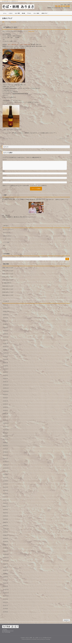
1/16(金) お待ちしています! (7, 281)
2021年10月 (6, 469)
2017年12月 (6, 591)
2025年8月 (5, 322)
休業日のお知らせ (7, 237)
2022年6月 (5, 444)
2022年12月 (6, 425)
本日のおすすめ (31, 31)
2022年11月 (6, 428)
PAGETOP (66, 620)
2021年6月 (5, 482)
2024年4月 (5, 374)
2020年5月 (5, 514)
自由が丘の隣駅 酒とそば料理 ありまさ (34, 637)
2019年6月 (5, 540)
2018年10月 (6, 562)
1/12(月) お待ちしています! (7, 290)
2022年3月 (5, 453)
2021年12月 (6, 463)
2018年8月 (5, 569)
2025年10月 (6, 316)
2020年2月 (5, 524)
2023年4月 (5, 412)
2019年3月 (5, 546)
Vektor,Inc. (43, 639)
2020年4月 (5, 517)
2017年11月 (6, 594)
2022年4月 (5, 450)
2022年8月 (5, 438)
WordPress (29, 639)
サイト (4, 181)
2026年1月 (5, 306)
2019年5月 (5, 543)
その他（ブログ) (7, 240)
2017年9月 (5, 601)
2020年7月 (5, 508)
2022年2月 (5, 457)
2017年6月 (5, 610)
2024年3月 (5, 377)
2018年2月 (5, 584)
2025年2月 (5, 342)
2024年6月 (5, 367)
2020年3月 (5, 521)
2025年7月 (5, 326)
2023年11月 (6, 390)
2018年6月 (5, 575)
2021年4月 (5, 489)
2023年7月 (5, 402)
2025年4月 (5, 335)
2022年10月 (6, 431)
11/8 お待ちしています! (64, 138)
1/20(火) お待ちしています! (7, 269)
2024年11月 (6, 351)
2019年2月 (5, 549)
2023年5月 (5, 409)
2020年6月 (5, 511)
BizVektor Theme (36, 639)
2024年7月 (5, 364)
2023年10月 (6, 393)
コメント (5, 159)
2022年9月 (5, 434)
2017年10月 (6, 597)
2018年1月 (5, 588)
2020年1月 (5, 527)
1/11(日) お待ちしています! (7, 293)
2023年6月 (5, 405)
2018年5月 (5, 578)
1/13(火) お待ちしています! (7, 287)
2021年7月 (5, 479)
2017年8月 (5, 604)
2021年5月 (5, 485)
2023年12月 (6, 386)
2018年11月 (6, 559)
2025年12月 (6, 310)
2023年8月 (5, 399)
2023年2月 (5, 418)
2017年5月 (5, 613)
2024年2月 (5, 380)
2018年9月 (5, 565)
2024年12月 (6, 348)
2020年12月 (6, 501)
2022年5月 (5, 447)
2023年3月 (5, 415)
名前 (4, 173)
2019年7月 (5, 537)
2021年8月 (5, 476)
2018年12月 (6, 556)
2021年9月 (5, 473)
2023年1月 (5, 421)
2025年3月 (5, 338)
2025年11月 (6, 313)
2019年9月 (5, 533)
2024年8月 (5, 361)
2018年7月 (5, 572)
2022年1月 (5, 460)
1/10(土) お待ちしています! (7, 297)
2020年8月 (5, 505)
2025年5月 (5, 332)
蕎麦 (4, 247)
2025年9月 (5, 319)
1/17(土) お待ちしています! (7, 278)
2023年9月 (5, 396)
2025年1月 (5, 345)
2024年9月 (5, 358)
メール (4, 177)
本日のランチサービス (8, 231)
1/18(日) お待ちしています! (7, 275)
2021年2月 (5, 495)
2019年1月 (5, 553)
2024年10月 (6, 354)
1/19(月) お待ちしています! (7, 272)
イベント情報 (6, 244)
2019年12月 (6, 530)
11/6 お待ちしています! (7, 138)
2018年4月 (5, 581)
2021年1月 (5, 498)
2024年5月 (5, 370)
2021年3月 (5, 492)
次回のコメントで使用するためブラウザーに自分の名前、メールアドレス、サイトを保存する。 (25, 187)
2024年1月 (5, 383)
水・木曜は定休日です (7, 284)
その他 (4, 250)
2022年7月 (5, 441)
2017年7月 (5, 607)
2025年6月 (5, 329)
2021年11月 (6, 466)
